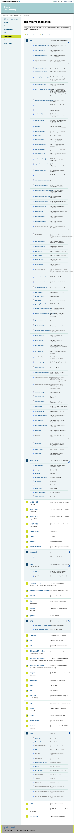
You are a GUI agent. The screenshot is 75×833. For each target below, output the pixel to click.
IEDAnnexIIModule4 (37, 665)
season (37, 485)
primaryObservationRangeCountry (42, 313)
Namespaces (8, 43)
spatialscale (38, 406)
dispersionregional (40, 144)
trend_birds (38, 488)
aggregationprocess (41, 68)
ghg (31, 621)
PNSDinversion (39, 296)
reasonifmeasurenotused (42, 330)
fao (31, 601)
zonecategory (39, 449)
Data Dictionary (18, 15)
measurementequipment (42, 196)
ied (31, 646)
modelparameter (40, 241)
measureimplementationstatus (42, 190)
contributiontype (40, 131)
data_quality (39, 470)
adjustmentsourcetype (42, 45)
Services (6, 40)
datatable (38, 135)
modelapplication (40, 221)
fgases (32, 608)
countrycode (39, 465)
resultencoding (39, 345)
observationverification (42, 282)
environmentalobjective (42, 159)
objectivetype (39, 264)
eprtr (31, 564)
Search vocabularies (32, 34)
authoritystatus (39, 120)
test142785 (38, 770)
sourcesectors (39, 396)
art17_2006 (34, 509)
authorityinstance (40, 110)
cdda (31, 536)
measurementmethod (41, 201)
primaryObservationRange (42, 308)
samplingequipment (41, 362)
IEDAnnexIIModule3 (37, 658)
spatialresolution (40, 401)
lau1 (31, 685)
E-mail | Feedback (9, 827)
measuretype (39, 211)
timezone (38, 443)
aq (31, 40)
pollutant (38, 300)
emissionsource (40, 153)
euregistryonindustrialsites (40, 590)
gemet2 (32, 615)
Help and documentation (11, 19)
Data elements (8, 29)
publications (34, 721)
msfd (32, 708)
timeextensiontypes (41, 425)
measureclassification (41, 185)
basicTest (38, 738)
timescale (38, 430)
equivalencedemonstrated (42, 164)
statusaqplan (39, 420)
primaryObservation (41, 304)
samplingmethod (40, 367)
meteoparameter (40, 216)
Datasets (6, 22)
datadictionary (35, 547)
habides (33, 635)
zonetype (38, 453)
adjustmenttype (40, 50)
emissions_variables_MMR (42, 625)
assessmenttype (40, 105)
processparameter (40, 320)
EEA (11, 1)
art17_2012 (34, 516)
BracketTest (38, 742)
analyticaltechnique (41, 72)
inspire (32, 673)
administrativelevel (40, 55)
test (31, 733)
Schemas (6, 33)
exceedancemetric (40, 170)
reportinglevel (39, 335)
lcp (31, 703)
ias (31, 640)
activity (37, 571)
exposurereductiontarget (42, 180)
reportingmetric (40, 340)
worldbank (34, 816)
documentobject (40, 149)
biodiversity (34, 531)
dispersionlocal (39, 139)
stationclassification (41, 415)
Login (55, 1)
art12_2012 (34, 460)
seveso (32, 726)
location (37, 473)
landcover (33, 680)
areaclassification (40, 84)
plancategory (39, 292)
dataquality (34, 552)
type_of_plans (39, 496)
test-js (37, 766)
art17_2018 (34, 524)
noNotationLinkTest (41, 762)
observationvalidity (41, 277)
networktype (39, 259)
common (33, 541)
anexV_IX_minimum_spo (42, 77)
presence (38, 481)
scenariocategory (40, 392)
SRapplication (39, 411)
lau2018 (33, 696)
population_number (41, 477)
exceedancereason (40, 175)
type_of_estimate (40, 492)
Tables (6, 26)
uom (31, 804)
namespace (38, 255)
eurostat (33, 596)
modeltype (38, 251)
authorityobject (39, 114)
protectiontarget (40, 325)
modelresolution (40, 246)
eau (36, 749)
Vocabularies (8, 36)
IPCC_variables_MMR (41, 629)
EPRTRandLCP (35, 583)
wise (31, 809)
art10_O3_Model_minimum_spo (42, 89)
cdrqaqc (37, 126)
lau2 (31, 690)
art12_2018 (34, 502)
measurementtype (40, 206)
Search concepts (46, 34)
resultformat (39, 351)
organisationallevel (41, 287)
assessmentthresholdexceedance (42, 100)
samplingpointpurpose (42, 372)
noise (32, 715)
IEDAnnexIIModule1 (37, 651)
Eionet (11, 15)
